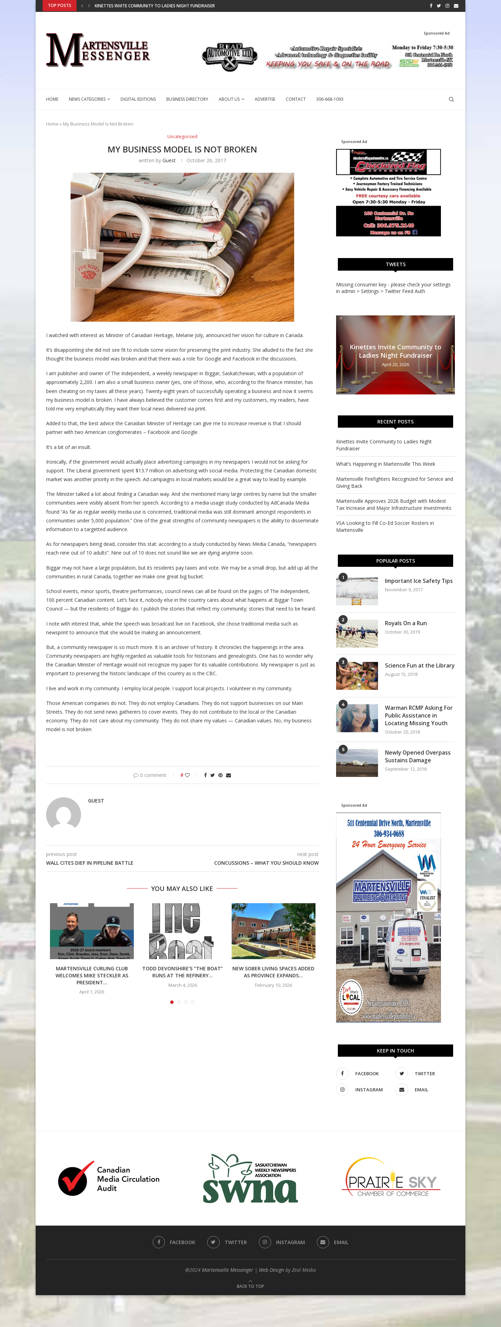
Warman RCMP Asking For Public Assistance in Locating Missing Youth (419, 715)
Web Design (271, 1270)
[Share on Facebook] (205, 774)
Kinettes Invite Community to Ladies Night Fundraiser (155, 6)
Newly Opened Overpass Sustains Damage (418, 756)
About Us (229, 99)
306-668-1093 (329, 99)
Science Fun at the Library (410, 669)
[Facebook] (431, 5)
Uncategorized (182, 136)
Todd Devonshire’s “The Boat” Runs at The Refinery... (182, 972)
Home (52, 99)
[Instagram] (447, 5)
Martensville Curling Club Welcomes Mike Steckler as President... (92, 975)
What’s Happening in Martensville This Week (385, 463)
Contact (296, 99)
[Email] (456, 5)
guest (169, 160)
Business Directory (187, 99)
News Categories (87, 99)
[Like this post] (192, 774)
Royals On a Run (406, 623)
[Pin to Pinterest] (220, 774)
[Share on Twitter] (212, 774)
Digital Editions (138, 99)
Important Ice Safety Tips (420, 580)
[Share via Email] (228, 774)
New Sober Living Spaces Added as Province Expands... (273, 972)
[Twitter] (439, 5)
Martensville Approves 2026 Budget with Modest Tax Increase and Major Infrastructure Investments (393, 504)
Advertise (265, 99)
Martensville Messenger (227, 1270)
